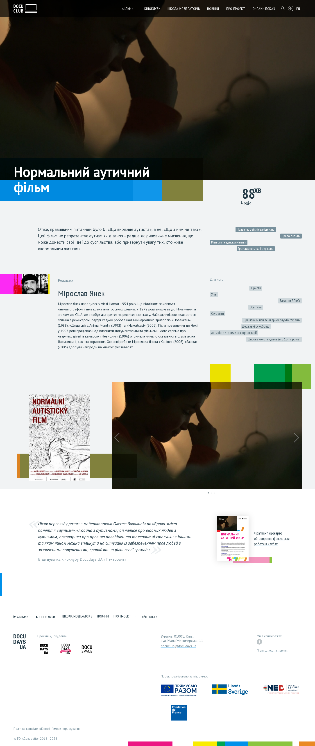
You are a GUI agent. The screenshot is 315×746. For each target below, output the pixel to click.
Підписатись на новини (272, 649)
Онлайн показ (264, 9)
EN (298, 8)
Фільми (128, 9)
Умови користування (66, 727)
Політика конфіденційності (32, 727)
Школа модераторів (184, 9)
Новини (213, 9)
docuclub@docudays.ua (178, 645)
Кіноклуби (152, 9)
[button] (117, 438)
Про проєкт (235, 9)
